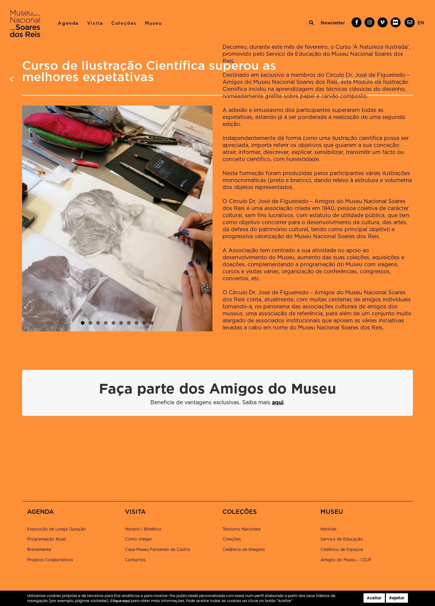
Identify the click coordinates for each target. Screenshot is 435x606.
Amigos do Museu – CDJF (346, 560)
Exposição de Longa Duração (56, 529)
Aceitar (374, 598)
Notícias (328, 529)
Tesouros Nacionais (242, 529)
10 (152, 323)
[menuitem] (421, 23)
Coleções (124, 23)
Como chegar (138, 539)
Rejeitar (397, 598)
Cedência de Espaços (341, 550)
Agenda (68, 23)
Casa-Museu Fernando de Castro (157, 550)
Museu (153, 23)
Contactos (135, 560)
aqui (278, 402)
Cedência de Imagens (244, 550)
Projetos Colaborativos (50, 560)
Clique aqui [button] (120, 600)
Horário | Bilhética (143, 529)
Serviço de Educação (341, 539)
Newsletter (333, 23)
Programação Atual (46, 539)
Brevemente (39, 550)
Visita (95, 23)
